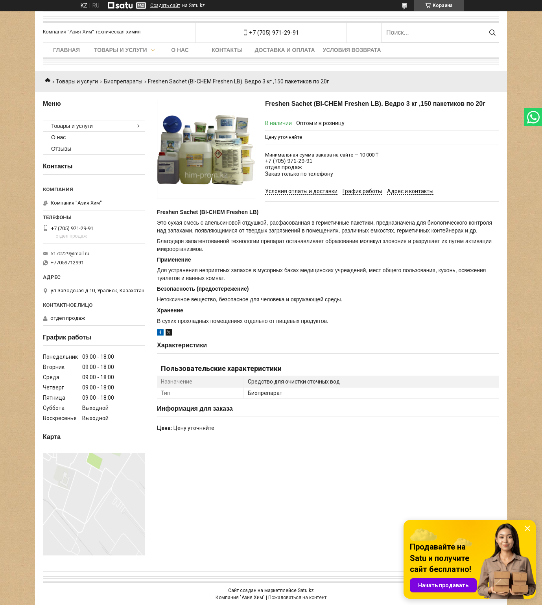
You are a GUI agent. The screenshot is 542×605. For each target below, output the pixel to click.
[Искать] (492, 32)
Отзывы (61, 149)
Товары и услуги (120, 50)
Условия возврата (352, 50)
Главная (66, 50)
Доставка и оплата (285, 50)
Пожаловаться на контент (297, 597)
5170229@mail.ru (69, 253)
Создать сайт (165, 5)
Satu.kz (306, 590)
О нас (180, 50)
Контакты (227, 50)
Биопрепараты (123, 81)
